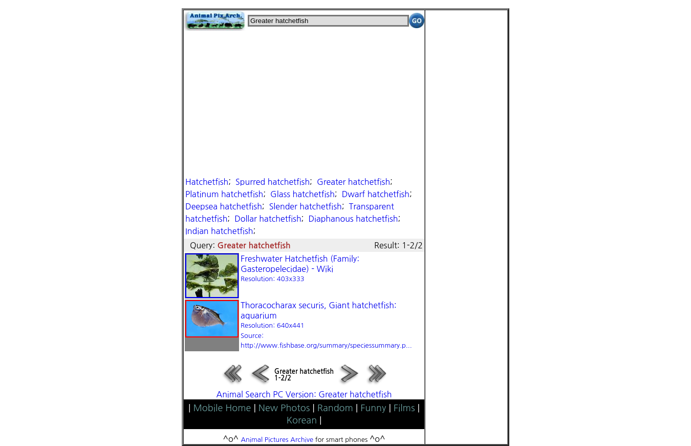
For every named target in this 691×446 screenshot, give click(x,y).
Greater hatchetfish (353, 182)
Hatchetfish (206, 182)
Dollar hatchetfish (267, 219)
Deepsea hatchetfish (223, 206)
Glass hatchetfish (302, 194)
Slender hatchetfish (305, 206)
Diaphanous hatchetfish (353, 219)
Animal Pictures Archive (277, 439)
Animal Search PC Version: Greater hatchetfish (304, 394)
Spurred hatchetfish (272, 182)
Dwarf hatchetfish (375, 194)
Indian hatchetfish (219, 231)
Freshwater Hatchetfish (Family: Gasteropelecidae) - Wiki (300, 268)
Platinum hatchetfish (224, 194)
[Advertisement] (304, 102)
